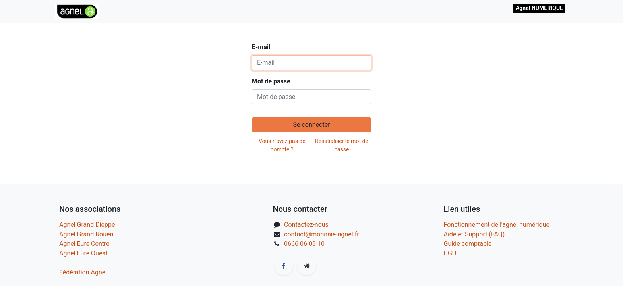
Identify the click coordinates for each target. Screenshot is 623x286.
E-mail (261, 47)
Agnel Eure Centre (84, 243)
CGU (450, 253)
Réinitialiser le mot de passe (341, 145)
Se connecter (311, 124)
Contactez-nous (306, 224)
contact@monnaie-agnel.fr (321, 234)
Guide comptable (468, 243)
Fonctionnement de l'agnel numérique (497, 224)
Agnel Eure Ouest (83, 253)
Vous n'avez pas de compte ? (282, 145)
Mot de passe (271, 81)
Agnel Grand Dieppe (87, 224)
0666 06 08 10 (304, 243)
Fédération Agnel (83, 272)
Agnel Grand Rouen (86, 234)
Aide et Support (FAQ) (474, 234)
